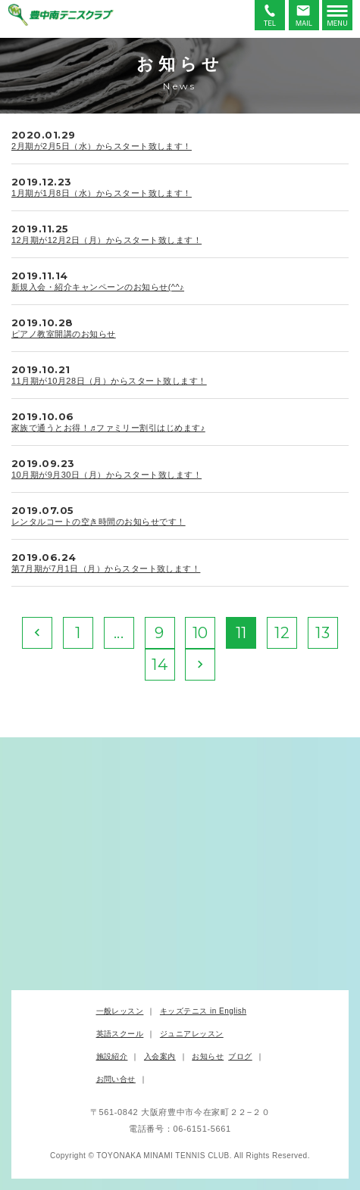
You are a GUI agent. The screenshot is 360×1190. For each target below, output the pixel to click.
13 (322, 633)
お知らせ (208, 1056)
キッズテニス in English (203, 1011)
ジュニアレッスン (192, 1034)
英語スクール (120, 1034)
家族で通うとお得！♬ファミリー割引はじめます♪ (108, 427)
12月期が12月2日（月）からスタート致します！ (106, 240)
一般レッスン (120, 1011)
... (119, 633)
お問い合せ (116, 1079)
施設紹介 (112, 1056)
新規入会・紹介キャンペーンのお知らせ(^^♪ (97, 286)
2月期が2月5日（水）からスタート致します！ (101, 146)
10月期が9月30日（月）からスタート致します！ (106, 474)
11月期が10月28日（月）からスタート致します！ (109, 380)
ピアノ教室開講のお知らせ (63, 333)
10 (200, 633)
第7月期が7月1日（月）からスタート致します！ (105, 568)
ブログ (240, 1056)
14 (159, 665)
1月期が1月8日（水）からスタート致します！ (101, 193)
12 (282, 633)
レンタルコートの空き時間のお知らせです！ (98, 521)
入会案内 (160, 1056)
